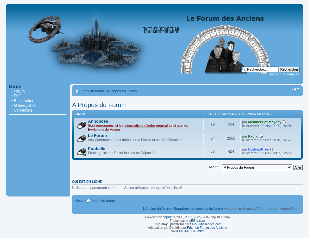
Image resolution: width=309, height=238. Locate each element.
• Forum (18, 91)
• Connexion (21, 110)
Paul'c (253, 136)
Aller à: (214, 167)
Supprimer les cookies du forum (198, 208)
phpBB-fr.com (195, 220)
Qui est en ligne (87, 181)
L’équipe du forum (156, 208)
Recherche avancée (284, 74)
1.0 (191, 231)
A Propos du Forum (122, 91)
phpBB (167, 217)
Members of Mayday (264, 122)
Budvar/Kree (258, 149)
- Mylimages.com (205, 224)
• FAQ (16, 96)
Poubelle (96, 148)
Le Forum (97, 135)
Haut (79, 200)
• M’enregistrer (23, 105)
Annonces (98, 121)
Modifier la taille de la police (295, 90)
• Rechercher (22, 101)
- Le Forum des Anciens (207, 227)
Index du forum (92, 91)
